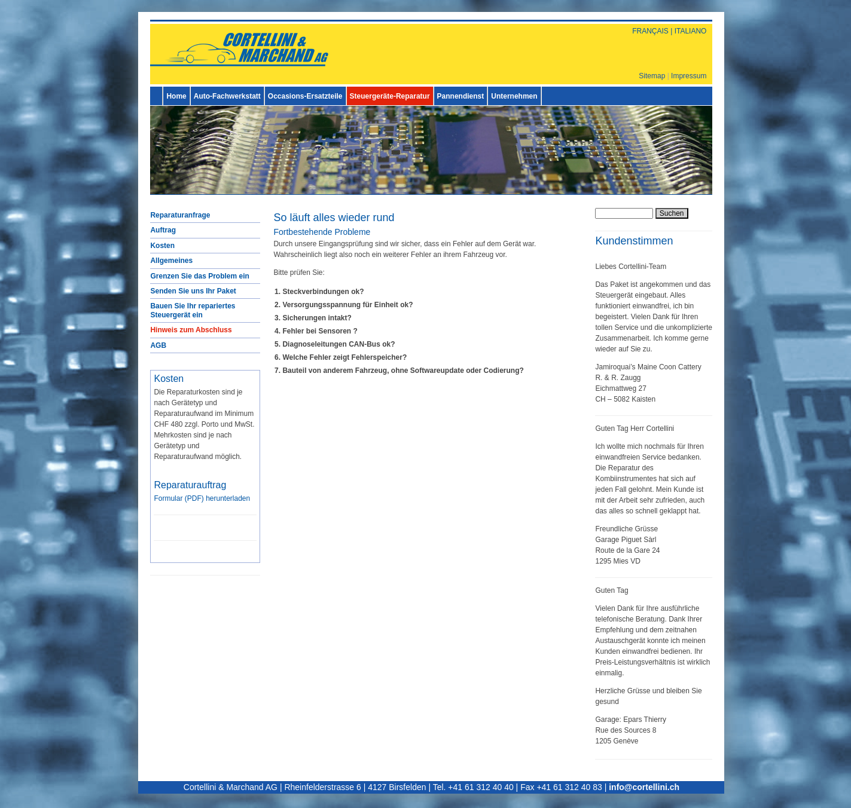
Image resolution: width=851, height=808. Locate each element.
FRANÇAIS (650, 31)
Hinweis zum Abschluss (190, 330)
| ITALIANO (688, 31)
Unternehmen (514, 96)
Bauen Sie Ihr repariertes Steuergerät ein (192, 310)
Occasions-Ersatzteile (305, 96)
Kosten (162, 245)
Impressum (688, 76)
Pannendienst (460, 96)
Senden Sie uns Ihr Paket (193, 291)
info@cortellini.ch (644, 787)
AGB (158, 345)
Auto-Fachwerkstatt (227, 96)
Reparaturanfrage (180, 215)
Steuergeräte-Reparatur (390, 96)
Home (176, 96)
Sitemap (652, 76)
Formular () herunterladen (202, 498)
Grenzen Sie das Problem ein (199, 276)
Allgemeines (171, 260)
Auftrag (163, 230)
